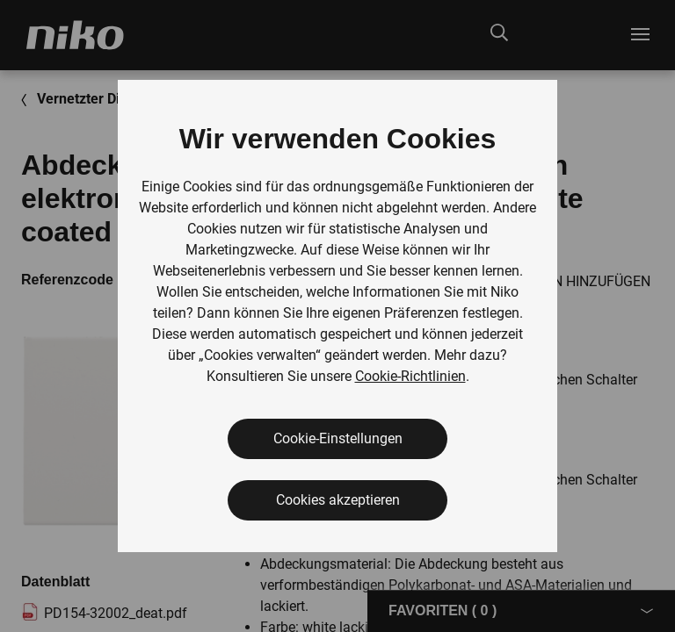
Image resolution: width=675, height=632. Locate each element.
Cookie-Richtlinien (410, 376)
